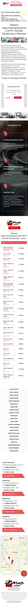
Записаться (18, 97)
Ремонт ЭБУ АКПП (8, 327)
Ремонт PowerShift (8, 344)
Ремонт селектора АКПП (8, 295)
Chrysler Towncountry (14, 433)
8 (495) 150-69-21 (16, 1)
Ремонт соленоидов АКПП (8, 315)
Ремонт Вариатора (8, 358)
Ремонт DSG (6, 353)
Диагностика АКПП (8, 290)
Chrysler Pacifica (14, 451)
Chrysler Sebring (14, 430)
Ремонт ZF (6, 348)
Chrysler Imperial (14, 392)
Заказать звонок (15, 5)
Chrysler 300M (14, 421)
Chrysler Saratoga (14, 427)
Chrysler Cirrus (14, 404)
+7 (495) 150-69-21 (10, 467)
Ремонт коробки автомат (8, 264)
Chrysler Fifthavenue (14, 401)
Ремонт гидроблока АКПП (8, 271)
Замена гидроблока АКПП (8, 277)
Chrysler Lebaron (14, 395)
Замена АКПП (7, 258)
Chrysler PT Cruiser (14, 412)
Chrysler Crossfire (14, 410)
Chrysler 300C (14, 407)
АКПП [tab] (3, 242)
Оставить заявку (9, 472)
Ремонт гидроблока (8, 369)
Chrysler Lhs (14, 442)
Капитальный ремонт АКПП (8, 308)
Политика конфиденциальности (14, 601)
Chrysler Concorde (14, 439)
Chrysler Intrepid (14, 398)
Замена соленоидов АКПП (8, 321)
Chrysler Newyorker (14, 448)
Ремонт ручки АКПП (8, 333)
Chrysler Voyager (14, 436)
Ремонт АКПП (7, 254)
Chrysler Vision (14, 418)
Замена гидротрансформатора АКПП (8, 248)
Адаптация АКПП (7, 339)
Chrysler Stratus (14, 389)
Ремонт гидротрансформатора (8, 375)
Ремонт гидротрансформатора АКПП (8, 284)
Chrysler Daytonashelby (14, 445)
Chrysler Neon (14, 415)
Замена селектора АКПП (8, 302)
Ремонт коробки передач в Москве (10, 12)
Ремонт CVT (6, 363)
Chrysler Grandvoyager (14, 424)
